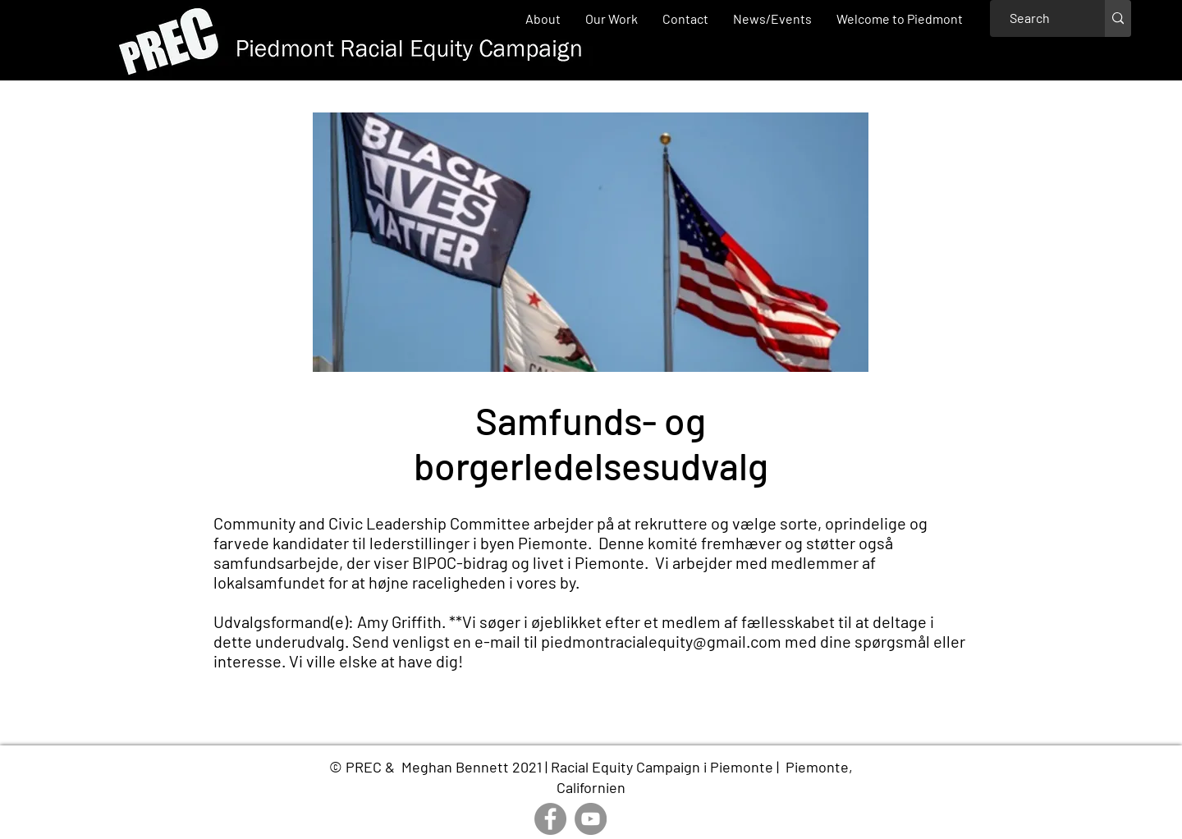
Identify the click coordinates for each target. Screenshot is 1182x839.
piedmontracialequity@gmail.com (661, 641)
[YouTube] (591, 819)
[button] (611, 18)
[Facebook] (550, 819)
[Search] (1030, 18)
